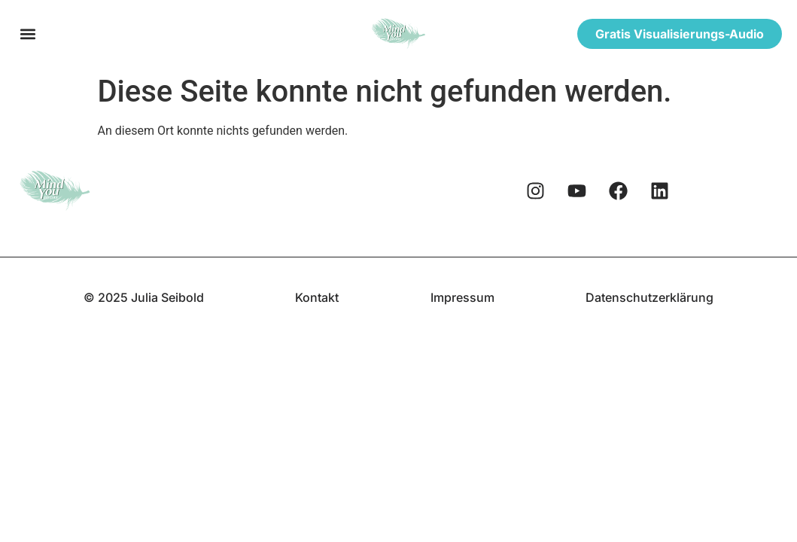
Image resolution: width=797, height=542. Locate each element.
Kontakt (317, 297)
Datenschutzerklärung (649, 297)
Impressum (462, 297)
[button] (27, 34)
